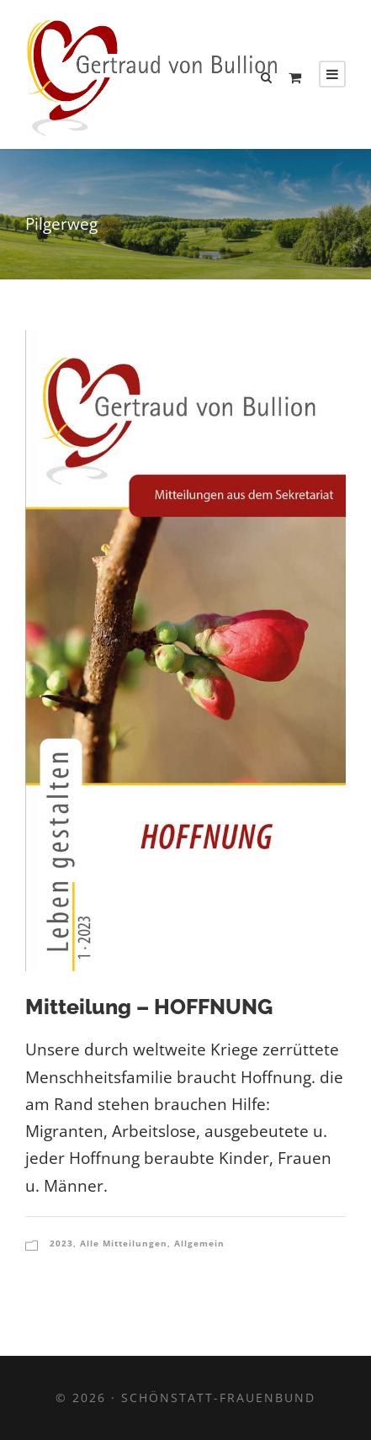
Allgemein (199, 1243)
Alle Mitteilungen (123, 1243)
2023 (61, 1243)
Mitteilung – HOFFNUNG (149, 1006)
